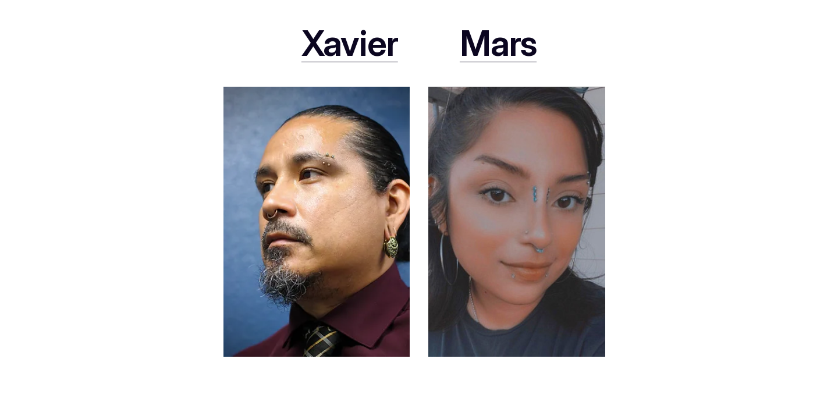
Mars (498, 43)
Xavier (349, 43)
